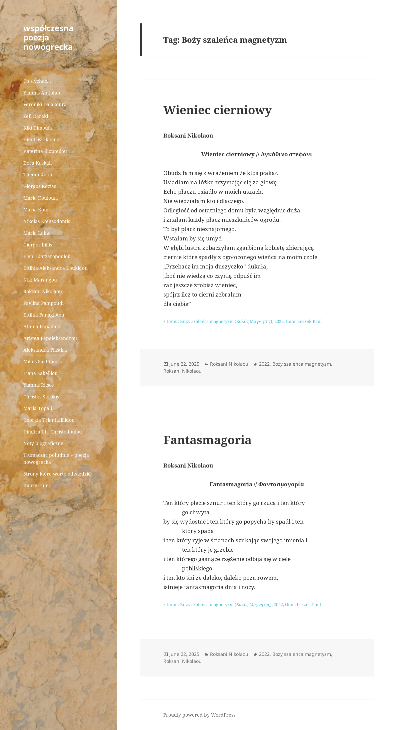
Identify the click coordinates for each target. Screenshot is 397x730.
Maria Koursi (38, 209)
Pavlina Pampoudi (43, 303)
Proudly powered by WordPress (199, 715)
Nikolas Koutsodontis (46, 221)
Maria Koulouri (40, 198)
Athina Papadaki (41, 326)
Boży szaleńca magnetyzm (301, 364)
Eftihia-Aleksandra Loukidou (56, 268)
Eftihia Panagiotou (43, 315)
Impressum (36, 485)
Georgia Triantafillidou (49, 420)
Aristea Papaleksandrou (50, 338)
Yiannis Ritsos (38, 385)
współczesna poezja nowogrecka (48, 37)
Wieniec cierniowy (217, 110)
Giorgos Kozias (39, 186)
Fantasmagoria (207, 439)
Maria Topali (37, 408)
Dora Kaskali (37, 163)
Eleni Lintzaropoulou (47, 256)
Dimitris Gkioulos (42, 139)
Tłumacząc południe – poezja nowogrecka (56, 458)
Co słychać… (37, 81)
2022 (264, 364)
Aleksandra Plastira (45, 350)
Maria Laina (37, 233)
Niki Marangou (40, 280)
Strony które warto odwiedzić (56, 474)
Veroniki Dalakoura (45, 104)
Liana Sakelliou (40, 373)
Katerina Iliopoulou (45, 151)
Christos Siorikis (41, 396)
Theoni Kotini (38, 174)
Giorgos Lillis (37, 244)
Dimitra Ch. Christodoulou (52, 431)
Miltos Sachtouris (42, 361)
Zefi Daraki (35, 116)
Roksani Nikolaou (42, 291)
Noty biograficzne (43, 443)
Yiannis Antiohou (42, 92)
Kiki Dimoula (37, 128)
